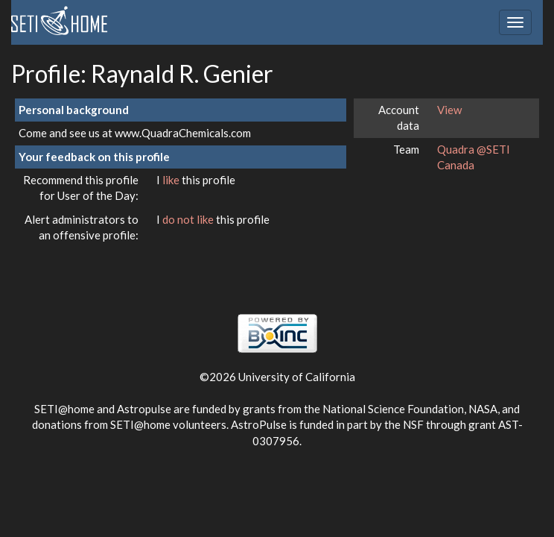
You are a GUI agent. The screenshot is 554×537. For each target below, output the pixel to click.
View (449, 109)
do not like (189, 219)
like (172, 179)
